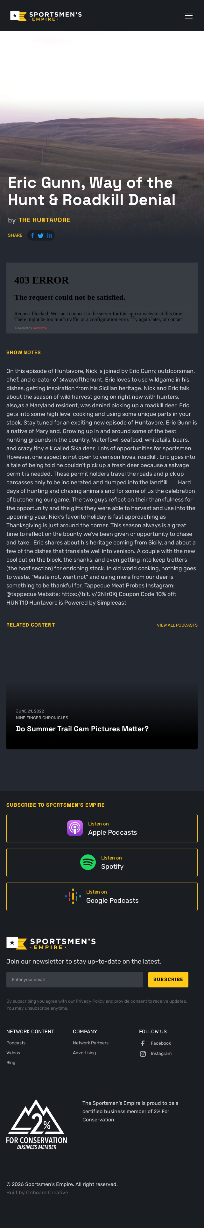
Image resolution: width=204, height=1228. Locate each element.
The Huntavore (44, 220)
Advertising (84, 1053)
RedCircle (40, 328)
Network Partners (91, 1043)
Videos (13, 1053)
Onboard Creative (47, 1192)
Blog (10, 1062)
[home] (55, 15)
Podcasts (15, 1043)
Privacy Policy (91, 1001)
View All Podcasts (177, 625)
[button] (187, 15)
